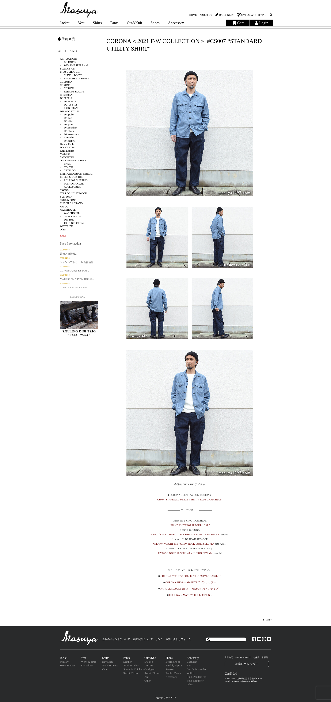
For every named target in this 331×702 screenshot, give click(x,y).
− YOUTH (66, 167)
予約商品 (66, 39)
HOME (193, 14)
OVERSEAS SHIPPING (253, 14)
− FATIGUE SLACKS (72, 91)
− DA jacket (67, 114)
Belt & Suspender (196, 669)
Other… (64, 229)
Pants (114, 23)
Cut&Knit (134, 23)
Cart (238, 23)
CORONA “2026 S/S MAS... (75, 270)
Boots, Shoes (173, 661)
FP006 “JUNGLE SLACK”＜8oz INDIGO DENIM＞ (185, 553)
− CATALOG (68, 170)
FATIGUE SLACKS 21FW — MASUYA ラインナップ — (190, 588)
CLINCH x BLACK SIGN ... (75, 287)
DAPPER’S (66, 98)
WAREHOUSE (68, 209)
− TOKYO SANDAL (72, 183)
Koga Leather (67, 150)
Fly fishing (87, 665)
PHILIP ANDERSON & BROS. (76, 173)
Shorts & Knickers (133, 669)
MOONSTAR (67, 157)
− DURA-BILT (68, 104)
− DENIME (67, 219)
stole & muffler (195, 680)
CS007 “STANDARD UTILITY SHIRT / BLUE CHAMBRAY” (189, 499)
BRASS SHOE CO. (70, 71)
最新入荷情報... (68, 253)
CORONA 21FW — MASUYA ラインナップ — (191, 582)
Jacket (64, 23)
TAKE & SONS (68, 200)
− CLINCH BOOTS (71, 75)
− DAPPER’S (68, 101)
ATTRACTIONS (68, 58)
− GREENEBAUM (70, 216)
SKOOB (64, 190)
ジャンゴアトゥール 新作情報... (77, 262)
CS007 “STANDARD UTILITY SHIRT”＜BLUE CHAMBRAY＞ (185, 534)
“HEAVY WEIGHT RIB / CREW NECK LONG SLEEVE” (183, 543)
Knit (146, 676)
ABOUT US (205, 14)
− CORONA (67, 88)
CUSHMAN (66, 95)
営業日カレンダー (247, 664)
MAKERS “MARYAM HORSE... (77, 279)
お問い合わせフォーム (178, 639)
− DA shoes (67, 131)
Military (64, 661)
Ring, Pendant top (196, 676)
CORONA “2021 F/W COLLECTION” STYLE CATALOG (190, 576)
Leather (127, 661)
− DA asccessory (69, 134)
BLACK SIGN (67, 68)
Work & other (67, 665)
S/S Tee (148, 661)
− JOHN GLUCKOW (72, 223)
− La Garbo (66, 137)
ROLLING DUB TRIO (72, 176)
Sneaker (170, 669)
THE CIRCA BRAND (71, 203)
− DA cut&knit (68, 127)
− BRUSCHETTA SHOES (74, 78)
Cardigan (149, 669)
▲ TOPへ (267, 619)
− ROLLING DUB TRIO (74, 180)
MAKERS (65, 153)
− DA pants (66, 124)
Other (105, 669)
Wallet (190, 673)
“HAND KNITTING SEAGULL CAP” (190, 525)
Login (261, 23)
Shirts (97, 23)
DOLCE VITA (67, 147)
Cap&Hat (192, 661)
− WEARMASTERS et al (74, 65)
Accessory (176, 23)
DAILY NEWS (226, 14)
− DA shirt (66, 121)
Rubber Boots (173, 673)
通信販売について (143, 639)
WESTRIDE (66, 226)
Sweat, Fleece (130, 673)
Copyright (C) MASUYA (165, 697)
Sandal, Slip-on (174, 665)
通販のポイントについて (116, 639)
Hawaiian (107, 661)
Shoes (155, 23)
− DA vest (66, 117)
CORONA (65, 85)
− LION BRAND (69, 108)
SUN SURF (66, 196)
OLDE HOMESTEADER (73, 160)
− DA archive (68, 140)
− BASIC (65, 163)
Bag (189, 665)
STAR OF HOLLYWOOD (73, 193)
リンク (159, 639)
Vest (81, 23)
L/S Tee (148, 665)
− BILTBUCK (68, 62)
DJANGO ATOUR (69, 111)
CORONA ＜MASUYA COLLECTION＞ (190, 595)
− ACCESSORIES (70, 186)
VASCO (64, 206)
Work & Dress (110, 665)
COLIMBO (66, 81)
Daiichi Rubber (68, 144)
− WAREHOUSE (70, 213)
